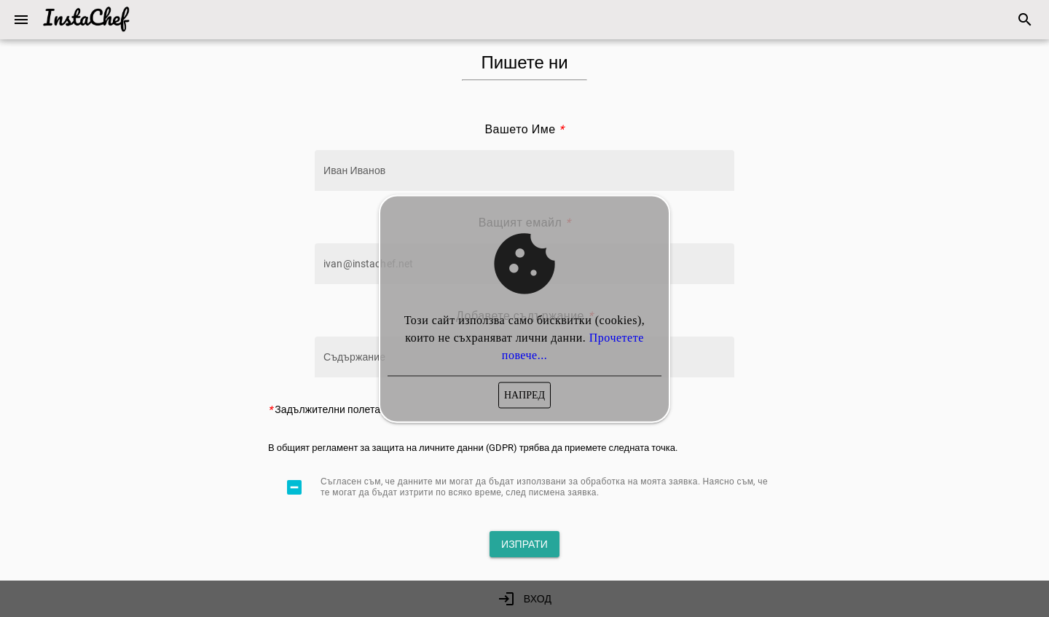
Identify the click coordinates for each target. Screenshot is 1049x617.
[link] (1025, 19)
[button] (21, 19)
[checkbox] (294, 487)
